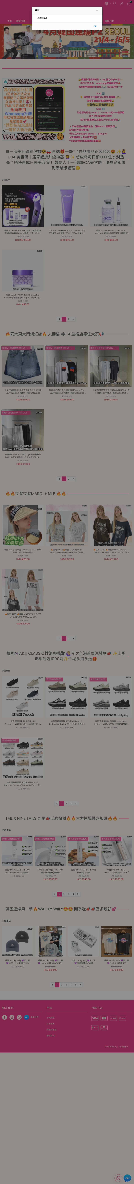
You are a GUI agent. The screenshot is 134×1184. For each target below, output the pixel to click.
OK (94, 26)
